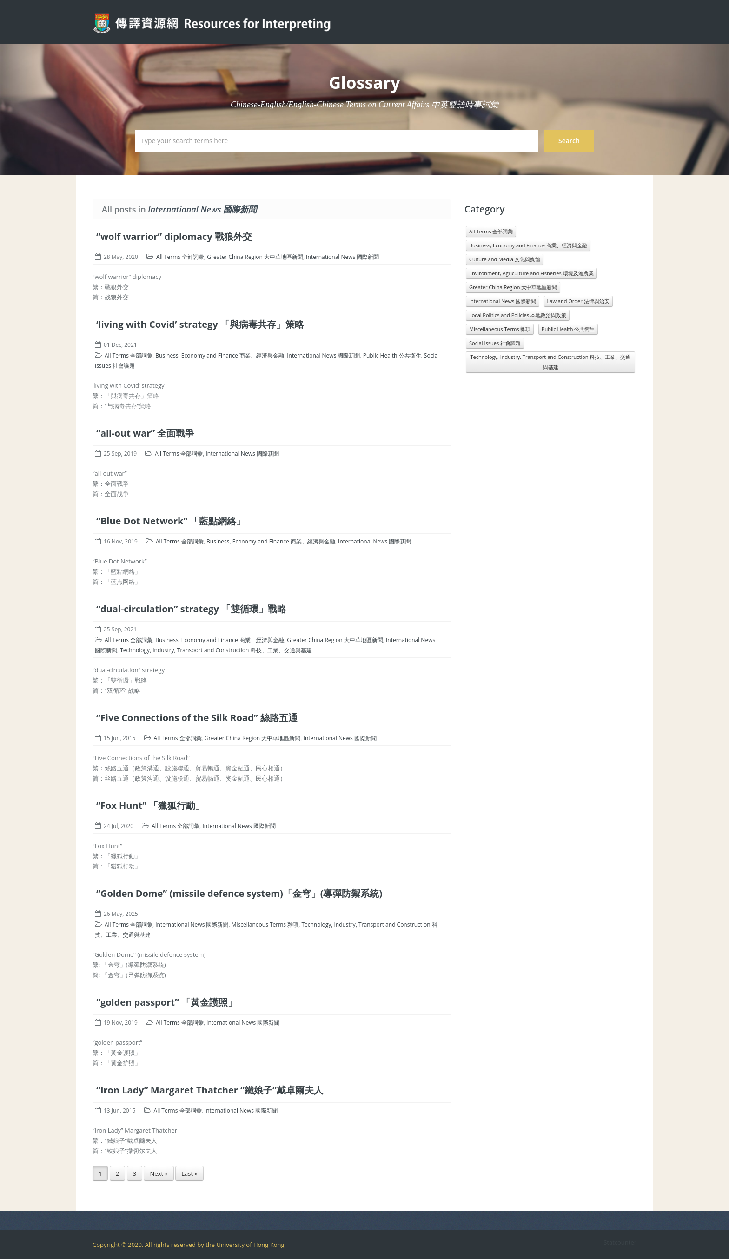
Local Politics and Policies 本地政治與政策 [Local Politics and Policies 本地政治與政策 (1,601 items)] (517, 314)
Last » (189, 1173)
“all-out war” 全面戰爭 (145, 433)
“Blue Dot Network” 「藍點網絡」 (171, 521)
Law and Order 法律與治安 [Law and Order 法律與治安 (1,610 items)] (578, 301)
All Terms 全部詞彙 (180, 257)
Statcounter (619, 1242)
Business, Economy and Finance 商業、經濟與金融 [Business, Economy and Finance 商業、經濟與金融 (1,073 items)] (528, 245)
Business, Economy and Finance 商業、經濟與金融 (219, 355)
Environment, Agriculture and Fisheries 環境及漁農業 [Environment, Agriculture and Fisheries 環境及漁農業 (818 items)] (531, 273)
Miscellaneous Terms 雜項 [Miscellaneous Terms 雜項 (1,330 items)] (499, 328)
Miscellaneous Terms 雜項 (265, 924)
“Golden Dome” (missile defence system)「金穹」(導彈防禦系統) (239, 893)
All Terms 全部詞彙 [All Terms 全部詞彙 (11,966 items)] (491, 231)
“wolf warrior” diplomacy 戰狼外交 (174, 236)
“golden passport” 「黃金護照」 (166, 1002)
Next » (158, 1173)
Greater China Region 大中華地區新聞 (255, 257)
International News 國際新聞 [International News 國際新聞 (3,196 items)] (502, 301)
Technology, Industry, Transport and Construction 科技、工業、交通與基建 (215, 650)
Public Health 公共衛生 (392, 355)
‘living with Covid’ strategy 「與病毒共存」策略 (200, 324)
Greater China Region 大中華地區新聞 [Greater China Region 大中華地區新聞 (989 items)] (513, 287)
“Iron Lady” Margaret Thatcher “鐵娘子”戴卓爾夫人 (209, 1090)
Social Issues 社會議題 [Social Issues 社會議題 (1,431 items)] (495, 342)
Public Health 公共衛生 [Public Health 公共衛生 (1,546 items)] (568, 328)
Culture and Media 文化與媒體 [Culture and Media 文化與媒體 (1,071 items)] (504, 259)
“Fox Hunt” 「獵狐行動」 (150, 805)
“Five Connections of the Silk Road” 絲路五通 (197, 717)
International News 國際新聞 (342, 257)
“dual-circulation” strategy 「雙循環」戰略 (191, 609)
